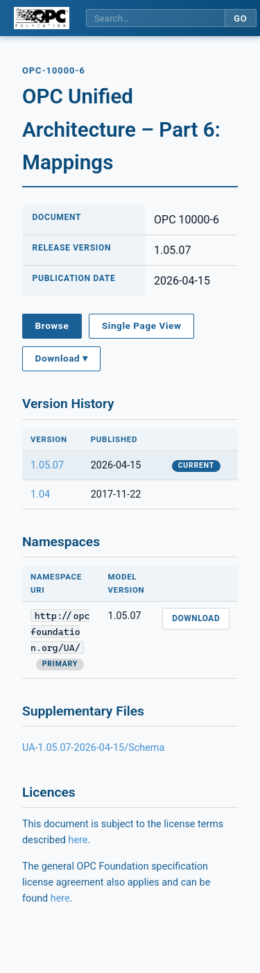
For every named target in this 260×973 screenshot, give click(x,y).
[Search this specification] (155, 18)
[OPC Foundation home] (41, 18)
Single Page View (142, 325)
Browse (52, 325)
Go (240, 18)
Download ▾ (61, 358)
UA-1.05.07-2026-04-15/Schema (93, 748)
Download (196, 618)
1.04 (40, 494)
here (77, 840)
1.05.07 (47, 465)
